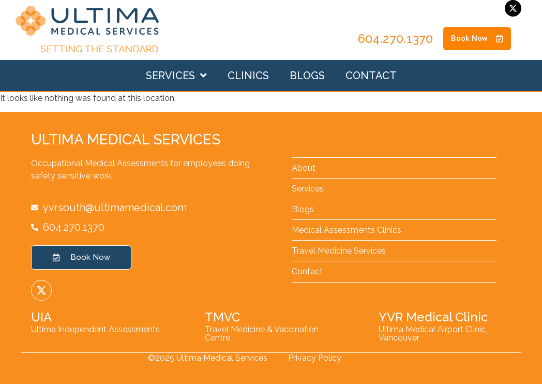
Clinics (248, 75)
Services (176, 75)
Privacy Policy (314, 358)
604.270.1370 (395, 38)
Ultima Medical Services (125, 139)
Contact (371, 75)
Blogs (307, 75)
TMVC (222, 316)
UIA (41, 316)
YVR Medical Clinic (433, 316)
